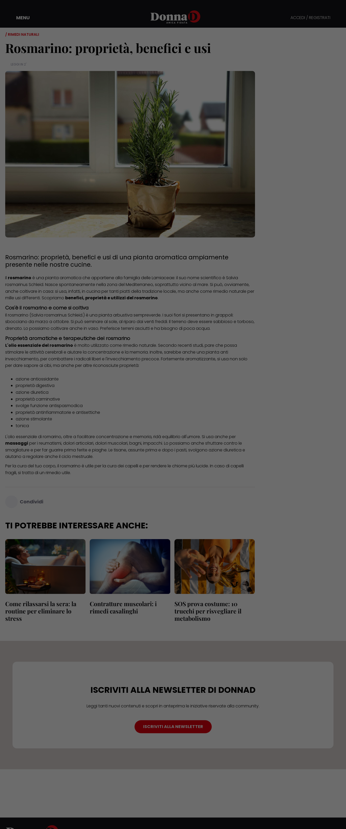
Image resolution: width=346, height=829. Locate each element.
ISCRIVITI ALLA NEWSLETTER (173, 727)
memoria (139, 352)
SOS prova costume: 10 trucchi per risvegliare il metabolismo (207, 611)
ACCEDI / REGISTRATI (310, 18)
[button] (19, 18)
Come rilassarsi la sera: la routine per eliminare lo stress (40, 611)
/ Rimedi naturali (22, 34)
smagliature (17, 450)
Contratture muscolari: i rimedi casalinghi (123, 607)
